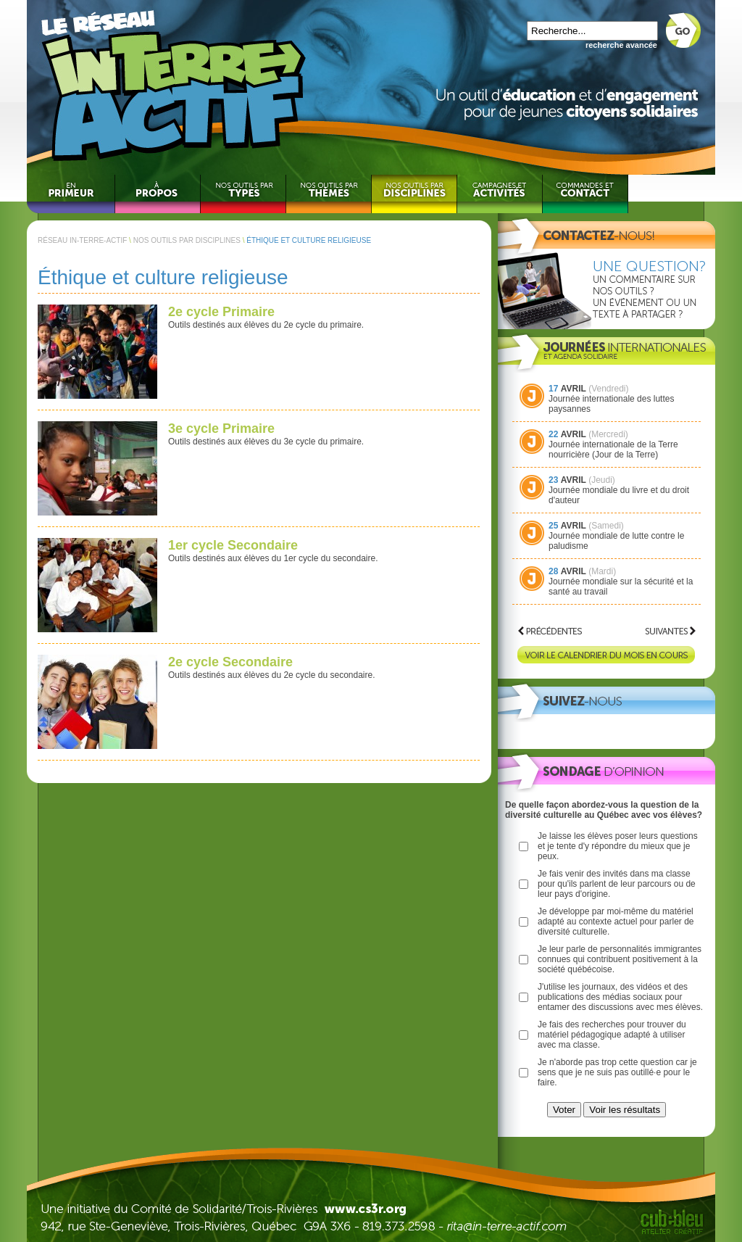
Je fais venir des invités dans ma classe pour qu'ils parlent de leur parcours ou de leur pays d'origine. (617, 884)
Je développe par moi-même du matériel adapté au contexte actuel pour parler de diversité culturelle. (615, 921)
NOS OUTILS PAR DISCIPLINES (187, 240)
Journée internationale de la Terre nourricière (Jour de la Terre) (613, 449)
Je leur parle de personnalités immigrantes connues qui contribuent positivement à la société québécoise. (619, 959)
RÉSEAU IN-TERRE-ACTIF (82, 240)
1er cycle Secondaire (233, 545)
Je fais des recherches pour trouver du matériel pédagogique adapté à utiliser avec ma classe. (612, 1034)
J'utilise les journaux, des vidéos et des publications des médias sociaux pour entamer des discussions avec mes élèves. (620, 997)
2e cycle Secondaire (230, 662)
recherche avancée (621, 45)
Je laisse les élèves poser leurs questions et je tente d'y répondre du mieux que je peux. (618, 846)
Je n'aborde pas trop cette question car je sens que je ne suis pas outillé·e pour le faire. (617, 1072)
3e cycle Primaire (221, 428)
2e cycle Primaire (221, 312)
